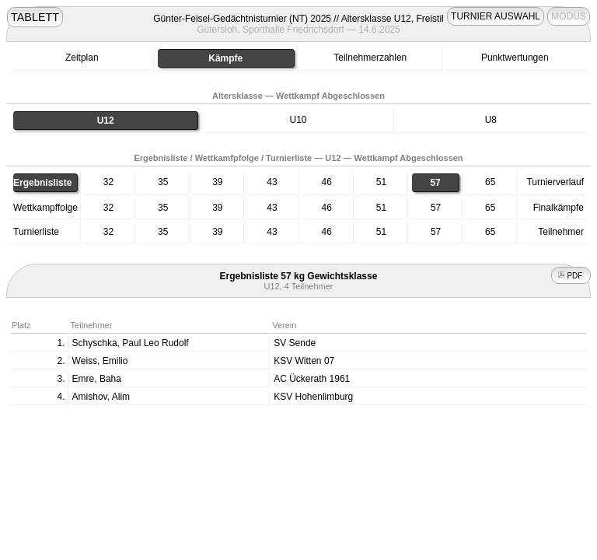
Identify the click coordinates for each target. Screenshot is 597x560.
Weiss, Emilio (100, 360)
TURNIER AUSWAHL (495, 16)
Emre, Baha (96, 378)
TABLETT (35, 17)
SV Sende (295, 343)
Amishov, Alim (101, 396)
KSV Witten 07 (304, 360)
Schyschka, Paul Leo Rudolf (130, 343)
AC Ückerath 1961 (312, 378)
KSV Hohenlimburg (313, 396)
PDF (571, 275)
